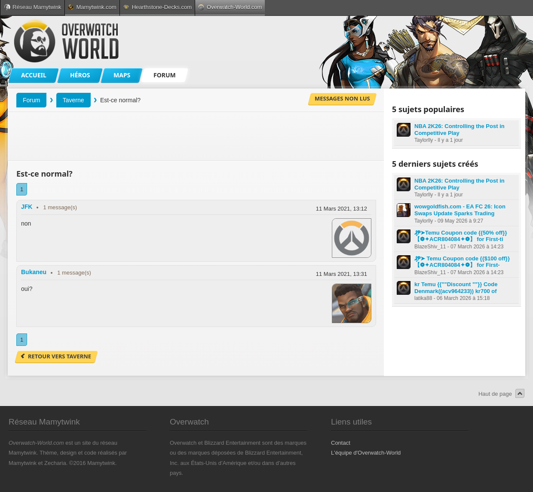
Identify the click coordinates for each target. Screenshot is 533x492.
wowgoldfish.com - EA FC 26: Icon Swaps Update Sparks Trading (459, 210)
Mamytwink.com (92, 7)
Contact (340, 443)
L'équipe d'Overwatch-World (366, 452)
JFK (26, 206)
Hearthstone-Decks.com (157, 7)
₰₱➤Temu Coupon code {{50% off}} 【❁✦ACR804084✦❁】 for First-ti (460, 236)
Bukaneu (33, 272)
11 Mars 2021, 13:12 (341, 208)
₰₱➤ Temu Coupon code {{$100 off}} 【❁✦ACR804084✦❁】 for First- (462, 262)
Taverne (73, 100)
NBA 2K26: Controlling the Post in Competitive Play (459, 129)
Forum (31, 100)
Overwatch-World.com (230, 7)
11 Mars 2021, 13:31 (341, 274)
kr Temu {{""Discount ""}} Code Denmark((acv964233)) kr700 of (455, 287)
